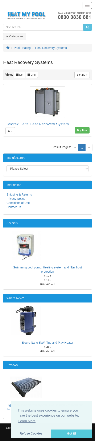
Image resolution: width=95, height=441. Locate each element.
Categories (15, 36)
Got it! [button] (71, 433)
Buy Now (82, 130)
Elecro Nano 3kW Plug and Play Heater (47, 342)
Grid (32, 74)
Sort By (82, 74)
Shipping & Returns (19, 194)
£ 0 (10, 130)
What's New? (15, 298)
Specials (12, 223)
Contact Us (14, 207)
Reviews (12, 365)
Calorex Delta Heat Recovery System (37, 124)
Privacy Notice (16, 198)
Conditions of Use (18, 203)
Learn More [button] (27, 421)
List (19, 74)
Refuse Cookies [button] (31, 433)
